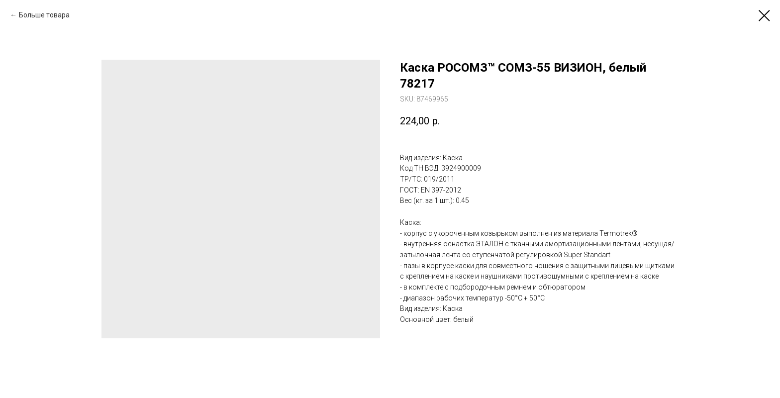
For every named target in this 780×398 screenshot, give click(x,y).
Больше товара (44, 15)
